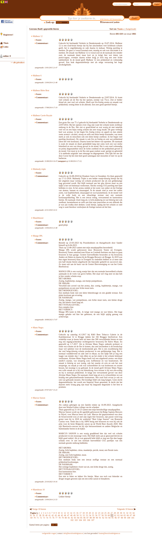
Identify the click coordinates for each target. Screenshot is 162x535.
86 (84, 518)
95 (113, 518)
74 (47, 518)
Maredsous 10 (39, 490)
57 (99, 515)
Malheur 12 (38, 36)
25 (105, 513)
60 (109, 515)
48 (71, 515)
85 (81, 518)
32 (127, 513)
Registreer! (8, 35)
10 (59, 513)
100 (128, 518)
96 (116, 518)
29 (118, 513)
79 (63, 518)
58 (102, 515)
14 (71, 513)
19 (87, 513)
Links (5, 47)
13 (68, 513)
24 (102, 513)
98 (122, 518)
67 (131, 515)
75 (50, 518)
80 (66, 518)
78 (60, 518)
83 (75, 518)
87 (88, 518)
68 (134, 515)
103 (76, 520)
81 (69, 518)
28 (115, 513)
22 (96, 513)
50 (77, 515)
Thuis (5, 43)
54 (90, 515)
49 (74, 515)
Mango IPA (37, 236)
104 (80, 520)
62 (115, 515)
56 (96, 515)
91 (100, 518)
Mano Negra (38, 327)
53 (87, 515)
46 (65, 515)
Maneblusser (38, 218)
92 (103, 518)
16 (77, 513)
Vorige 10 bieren (39, 509)
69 (31, 518)
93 (106, 518)
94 (109, 518)
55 (93, 515)
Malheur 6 (37, 75)
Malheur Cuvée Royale (42, 115)
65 (125, 515)
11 (62, 513)
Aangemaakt (131, 29)
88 (91, 518)
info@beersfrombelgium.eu (73, 533)
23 (99, 513)
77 (56, 518)
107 (92, 520)
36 (34, 515)
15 (74, 513)
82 (72, 518)
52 (84, 515)
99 (125, 518)
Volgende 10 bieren (125, 509)
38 (40, 515)
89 (94, 518)
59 (106, 515)
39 (43, 515)
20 (90, 513)
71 (38, 518)
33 (130, 513)
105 (84, 520)
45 (62, 515)
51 (81, 515)
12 (65, 513)
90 (97, 518)
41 (49, 515)
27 (112, 513)
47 (68, 515)
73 (44, 518)
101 (132, 518)
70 (35, 518)
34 (133, 513)
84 (78, 518)
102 (72, 520)
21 (93, 513)
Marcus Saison (39, 398)
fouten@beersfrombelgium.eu (109, 533)
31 (124, 513)
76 (53, 518)
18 (84, 513)
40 (46, 515)
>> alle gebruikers (18, 63)
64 (121, 515)
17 (80, 513)
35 (31, 515)
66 (128, 515)
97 (119, 518)
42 (53, 515)
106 (88, 520)
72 (41, 518)
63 (118, 515)
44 (59, 515)
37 (37, 515)
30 (121, 513)
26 (109, 513)
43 (56, 515)
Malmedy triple (39, 169)
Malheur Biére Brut (41, 90)
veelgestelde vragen (49, 533)
